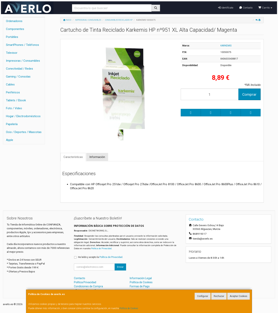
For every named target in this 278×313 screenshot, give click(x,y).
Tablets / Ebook (16, 100)
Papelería (12, 124)
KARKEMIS (225, 45)
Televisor (11, 53)
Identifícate (225, 7)
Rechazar (219, 296)
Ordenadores (14, 21)
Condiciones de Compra (88, 286)
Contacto (245, 7)
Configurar (202, 296)
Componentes (15, 29)
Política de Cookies (129, 308)
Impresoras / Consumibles (23, 60)
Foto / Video (14, 108)
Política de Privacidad (101, 248)
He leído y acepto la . (100, 257)
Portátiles (12, 37)
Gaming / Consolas (18, 76)
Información (97, 157)
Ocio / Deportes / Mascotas (24, 132)
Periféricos (13, 92)
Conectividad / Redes (19, 68)
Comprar (249, 94)
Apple (9, 140)
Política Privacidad (85, 282)
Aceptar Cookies (238, 296)
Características (73, 157)
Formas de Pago (140, 286)
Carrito (265, 7)
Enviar (120, 267)
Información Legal (141, 278)
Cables (10, 84)
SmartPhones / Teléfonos (22, 45)
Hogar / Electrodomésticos (23, 116)
